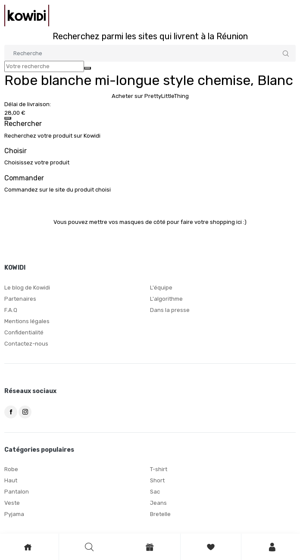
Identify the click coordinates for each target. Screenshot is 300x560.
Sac (155, 491)
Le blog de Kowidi (27, 287)
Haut (10, 480)
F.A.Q (10, 310)
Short (157, 480)
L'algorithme (166, 299)
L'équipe (161, 287)
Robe (11, 469)
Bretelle (160, 514)
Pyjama (14, 514)
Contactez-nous (26, 343)
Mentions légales (27, 321)
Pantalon (16, 491)
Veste (12, 503)
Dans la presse (170, 310)
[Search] (150, 53)
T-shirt (158, 469)
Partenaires (20, 299)
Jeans (158, 503)
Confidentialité (24, 332)
